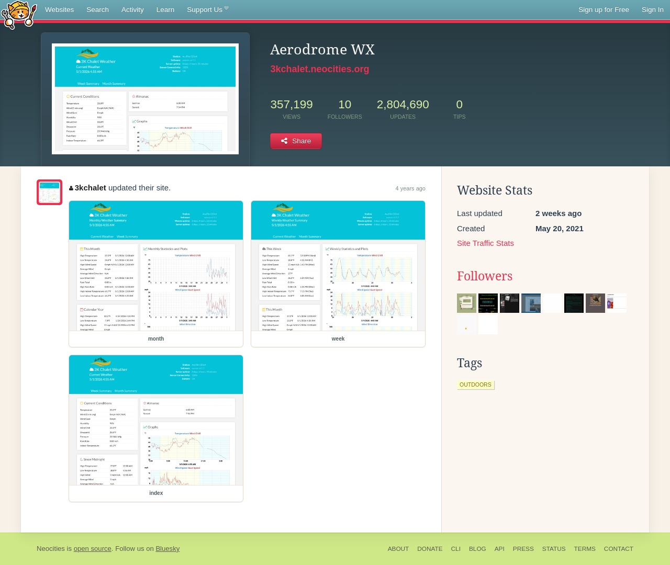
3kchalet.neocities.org (319, 69)
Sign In (653, 10)
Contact (618, 548)
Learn (166, 10)
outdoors (476, 384)
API (500, 548)
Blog (477, 548)
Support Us (207, 10)
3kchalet (87, 187)
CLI (456, 548)
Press (523, 548)
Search (97, 10)
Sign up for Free (603, 10)
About (398, 548)
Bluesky (167, 548)
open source (92, 548)
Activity (132, 10)
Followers (484, 276)
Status (554, 548)
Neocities (51, 548)
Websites (59, 10)
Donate (429, 548)
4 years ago (411, 188)
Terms (585, 548)
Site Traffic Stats (485, 243)
